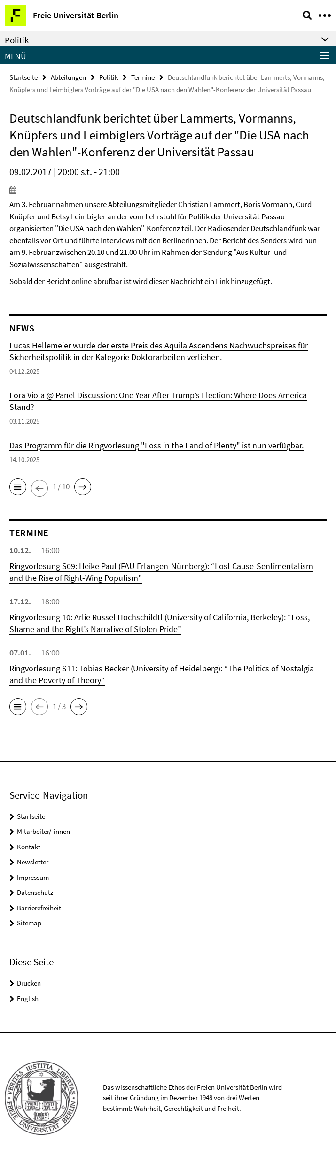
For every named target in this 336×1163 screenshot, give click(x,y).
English (28, 998)
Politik (108, 77)
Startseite (23, 77)
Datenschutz (35, 892)
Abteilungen (68, 77)
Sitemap (29, 922)
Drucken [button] (29, 982)
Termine (143, 77)
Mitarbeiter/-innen (43, 831)
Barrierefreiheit (39, 907)
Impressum (33, 877)
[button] (17, 487)
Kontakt (28, 846)
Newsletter (32, 861)
